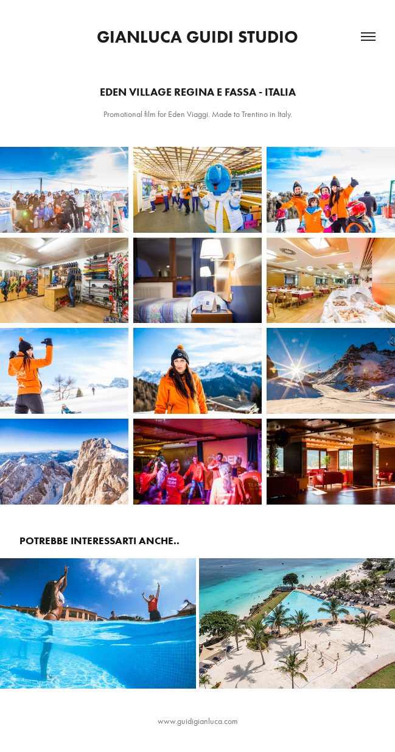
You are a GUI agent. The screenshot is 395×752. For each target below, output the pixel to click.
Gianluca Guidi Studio (197, 36)
